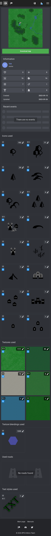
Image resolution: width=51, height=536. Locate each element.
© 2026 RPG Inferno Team (25, 533)
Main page (21, 521)
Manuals (30, 521)
